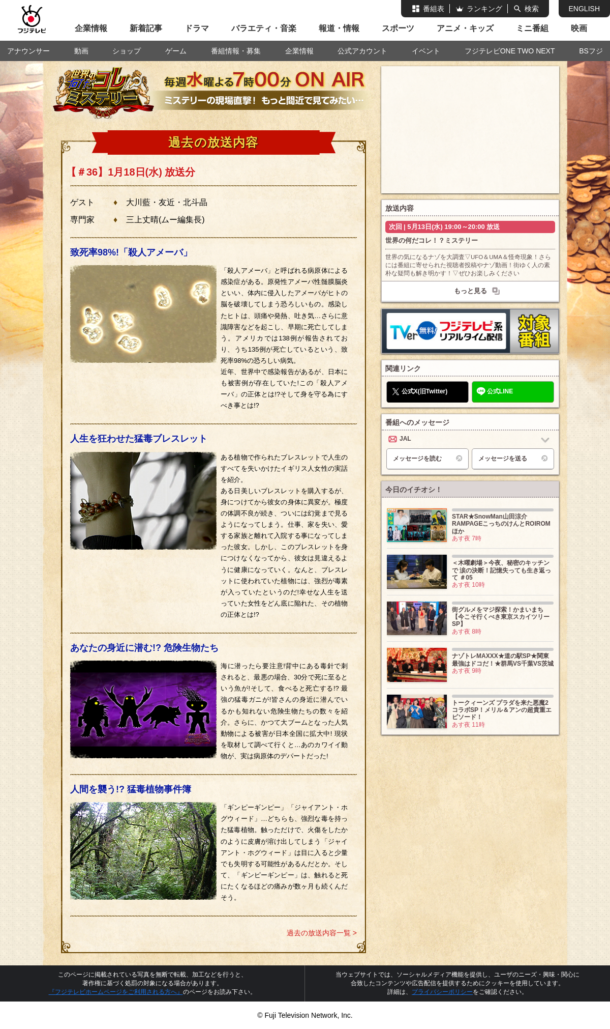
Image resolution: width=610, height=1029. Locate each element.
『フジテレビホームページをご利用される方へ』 (116, 991)
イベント (426, 51)
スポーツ (398, 28)
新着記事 (146, 28)
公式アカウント (362, 51)
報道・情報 (339, 28)
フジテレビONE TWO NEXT (510, 51)
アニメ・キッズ (465, 28)
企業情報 (91, 28)
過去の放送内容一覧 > (322, 933)
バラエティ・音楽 (263, 28)
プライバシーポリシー (442, 991)
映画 (579, 28)
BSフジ (591, 51)
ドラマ (197, 28)
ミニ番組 (532, 28)
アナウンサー (28, 51)
